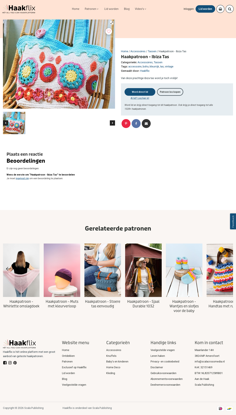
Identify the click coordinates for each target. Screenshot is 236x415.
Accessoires (137, 51)
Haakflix (145, 70)
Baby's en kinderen (117, 361)
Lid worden (205, 8)
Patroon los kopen (170, 92)
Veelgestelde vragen (74, 384)
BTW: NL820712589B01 (209, 373)
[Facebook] (136, 123)
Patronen (67, 361)
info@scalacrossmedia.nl (210, 361)
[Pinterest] (126, 123)
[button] (91, 9)
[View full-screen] (112, 23)
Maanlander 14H (204, 350)
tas (162, 66)
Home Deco (113, 367)
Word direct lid (140, 92)
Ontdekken (68, 355)
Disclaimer (157, 367)
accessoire (135, 66)
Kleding (110, 373)
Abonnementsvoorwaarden (167, 378)
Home (124, 51)
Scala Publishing (204, 384)
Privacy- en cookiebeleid (165, 361)
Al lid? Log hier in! (140, 98)
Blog (64, 378)
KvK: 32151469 (203, 367)
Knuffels (111, 355)
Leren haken (158, 355)
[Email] (146, 123)
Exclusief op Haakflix (74, 367)
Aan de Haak (202, 378)
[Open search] (229, 9)
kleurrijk (154, 66)
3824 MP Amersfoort (207, 355)
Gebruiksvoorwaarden (163, 373)
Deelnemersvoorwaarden (165, 384)
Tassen (152, 51)
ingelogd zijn (22, 178)
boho (146, 66)
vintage (169, 66)
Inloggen (189, 8)
